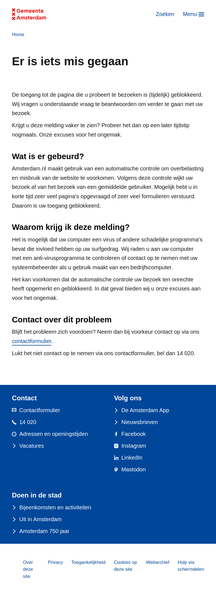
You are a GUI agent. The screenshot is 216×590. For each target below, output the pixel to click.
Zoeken (165, 14)
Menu (190, 14)
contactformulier (31, 341)
